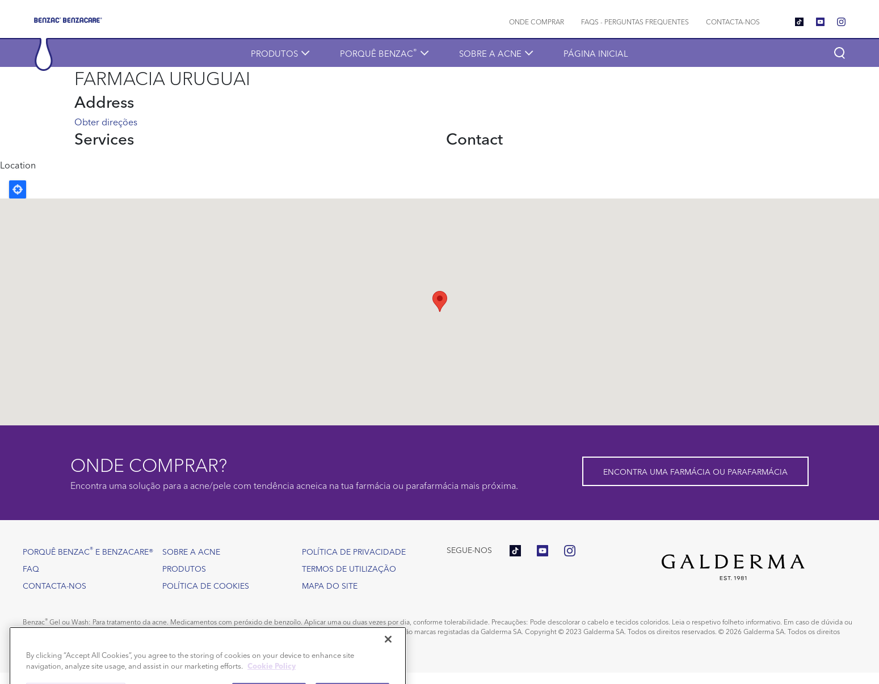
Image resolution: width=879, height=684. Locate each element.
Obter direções (105, 121)
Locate (17, 189)
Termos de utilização (349, 568)
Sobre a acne (490, 53)
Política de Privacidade (354, 551)
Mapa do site (330, 585)
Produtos (274, 53)
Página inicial (595, 53)
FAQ (31, 568)
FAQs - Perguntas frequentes (635, 21)
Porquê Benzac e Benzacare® (88, 550)
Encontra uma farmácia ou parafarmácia (695, 471)
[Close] (388, 652)
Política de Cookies (205, 585)
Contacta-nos (733, 21)
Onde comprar (536, 21)
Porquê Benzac (378, 52)
